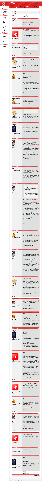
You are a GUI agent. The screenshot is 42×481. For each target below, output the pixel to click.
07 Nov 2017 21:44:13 (15, 276)
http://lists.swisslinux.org (29, 404)
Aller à (16, 475)
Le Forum (27, 6)
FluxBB (38, 475)
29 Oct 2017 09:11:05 (15, 96)
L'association (13, 6)
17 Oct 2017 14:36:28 (15, 18)
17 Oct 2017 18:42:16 (15, 71)
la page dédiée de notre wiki (29, 22)
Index (5, 26)
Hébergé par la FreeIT (12, 480)
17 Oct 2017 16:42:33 (15, 43)
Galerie (4, 22)
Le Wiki (20, 6)
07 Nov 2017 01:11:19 (15, 183)
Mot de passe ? (4, 41)
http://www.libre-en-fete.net (33, 199)
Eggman (13, 58)
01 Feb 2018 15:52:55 (15, 455)
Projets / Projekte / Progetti (25, 16)
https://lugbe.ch (31, 308)
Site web (13, 68)
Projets (4, 21)
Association (5, 17)
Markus (13, 139)
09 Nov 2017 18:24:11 (15, 350)
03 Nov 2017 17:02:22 (15, 122)
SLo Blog (4, 20)
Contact (21, 480)
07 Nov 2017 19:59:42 (15, 249)
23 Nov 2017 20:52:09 (15, 381)
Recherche (5, 30)
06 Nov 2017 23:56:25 (15, 138)
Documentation (4, 18)
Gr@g (13, 123)
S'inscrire (4, 40)
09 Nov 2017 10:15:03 (15, 328)
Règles (4, 29)
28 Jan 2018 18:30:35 (15, 447)
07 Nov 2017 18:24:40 (15, 230)
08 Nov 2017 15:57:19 (15, 298)
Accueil (4, 16)
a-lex (12, 29)
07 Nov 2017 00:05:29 (15, 166)
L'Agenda (35, 6)
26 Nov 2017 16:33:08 (15, 413)
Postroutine (14, 19)
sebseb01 (13, 73)
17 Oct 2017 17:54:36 (15, 57)
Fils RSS (18, 480)
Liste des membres (4, 27)
